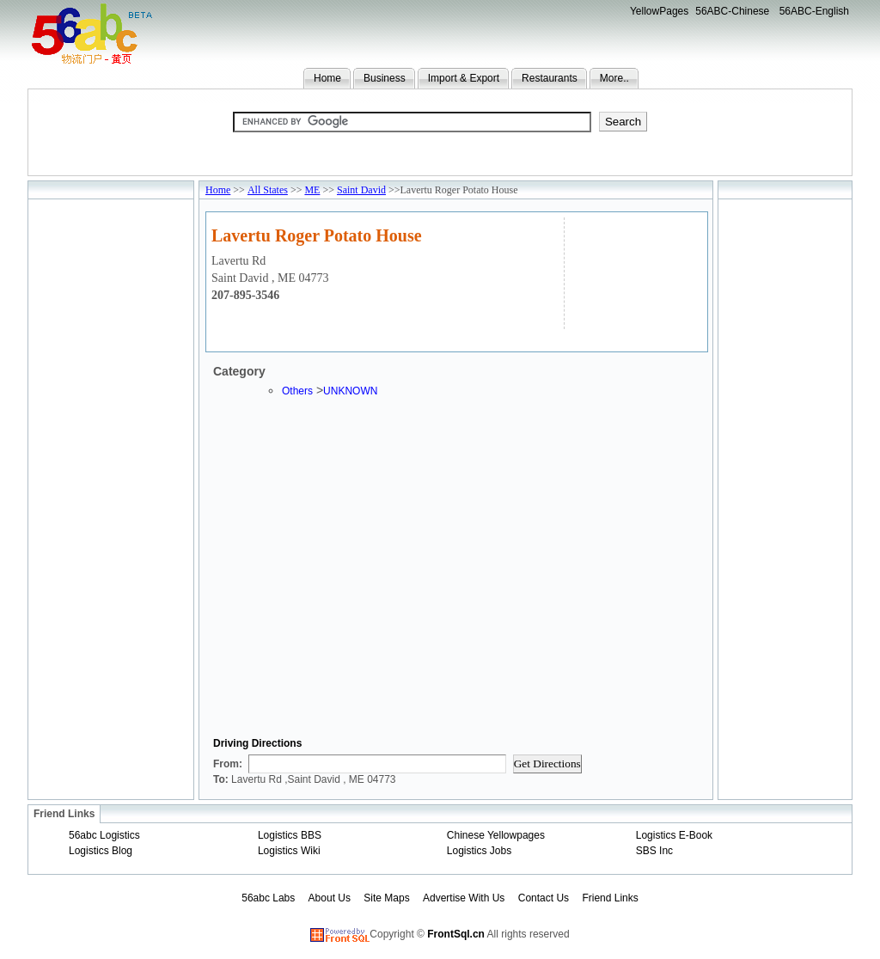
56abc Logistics (104, 835)
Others (297, 391)
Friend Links (610, 898)
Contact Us (543, 898)
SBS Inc (654, 851)
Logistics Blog (100, 851)
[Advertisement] (634, 271)
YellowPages (659, 11)
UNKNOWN (350, 391)
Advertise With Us (463, 898)
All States (268, 190)
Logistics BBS (289, 835)
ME (312, 190)
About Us (330, 898)
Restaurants (550, 78)
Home (327, 78)
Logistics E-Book (674, 835)
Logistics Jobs (479, 851)
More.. (614, 78)
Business (385, 78)
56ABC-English (814, 11)
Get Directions (547, 763)
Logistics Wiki (289, 851)
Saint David (361, 190)
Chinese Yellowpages (496, 835)
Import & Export (463, 78)
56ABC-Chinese (732, 11)
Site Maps (386, 898)
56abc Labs (268, 898)
